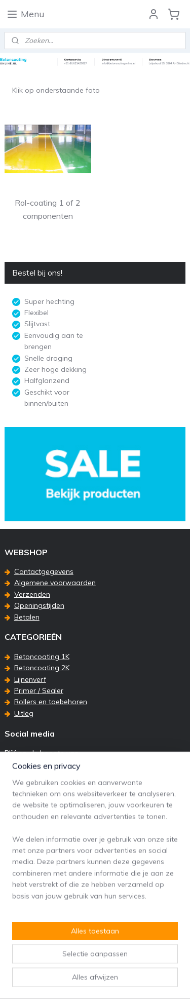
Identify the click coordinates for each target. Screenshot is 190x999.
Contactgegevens (43, 571)
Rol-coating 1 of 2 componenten (48, 209)
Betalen (27, 617)
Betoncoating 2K (41, 667)
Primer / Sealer (38, 690)
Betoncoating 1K (41, 656)
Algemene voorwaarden (55, 582)
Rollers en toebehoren (50, 701)
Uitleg (23, 713)
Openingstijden (39, 605)
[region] (95, 871)
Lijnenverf (30, 679)
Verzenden (32, 594)
